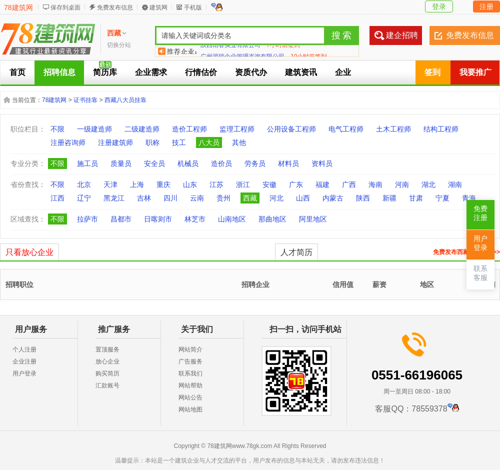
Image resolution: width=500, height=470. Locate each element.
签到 (432, 72)
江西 (57, 198)
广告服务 (190, 361)
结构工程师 (441, 129)
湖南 (455, 184)
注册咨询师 (68, 142)
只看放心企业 (30, 252)
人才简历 (296, 252)
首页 (18, 72)
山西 (303, 198)
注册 (487, 6)
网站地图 (190, 409)
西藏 (250, 198)
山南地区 (232, 219)
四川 (171, 198)
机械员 (188, 164)
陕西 (363, 198)
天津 (111, 184)
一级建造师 (94, 129)
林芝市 (195, 219)
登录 (439, 6)
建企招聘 (402, 35)
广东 (296, 184)
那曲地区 (272, 219)
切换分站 (119, 45)
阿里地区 (313, 219)
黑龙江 (114, 198)
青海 (469, 198)
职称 (153, 142)
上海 (137, 184)
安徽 (269, 184)
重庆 (163, 184)
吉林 (144, 198)
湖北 (429, 184)
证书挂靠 (86, 100)
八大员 (209, 142)
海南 (375, 184)
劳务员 (255, 164)
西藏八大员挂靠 (125, 100)
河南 (402, 184)
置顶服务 (108, 349)
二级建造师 (142, 129)
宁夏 (443, 198)
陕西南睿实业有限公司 (230, 51)
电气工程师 (346, 129)
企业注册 (24, 361)
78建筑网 (18, 8)
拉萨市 (87, 219)
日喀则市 (158, 219)
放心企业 (108, 361)
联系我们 (190, 373)
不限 (57, 129)
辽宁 (84, 198)
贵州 (223, 198)
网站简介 (190, 349)
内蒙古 (333, 198)
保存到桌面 (65, 7)
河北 (277, 198)
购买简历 (108, 373)
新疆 (389, 198)
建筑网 (159, 7)
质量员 (121, 164)
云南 (197, 198)
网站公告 (190, 397)
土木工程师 (393, 129)
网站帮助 (190, 385)
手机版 (193, 7)
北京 (84, 184)
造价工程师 (189, 129)
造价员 (221, 164)
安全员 (154, 164)
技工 (179, 142)
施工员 (87, 164)
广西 (349, 184)
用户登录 (24, 373)
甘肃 (416, 198)
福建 (323, 184)
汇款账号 (108, 385)
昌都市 (121, 219)
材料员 (288, 164)
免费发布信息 (115, 7)
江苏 (217, 184)
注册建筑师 (115, 142)
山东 (190, 184)
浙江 (243, 184)
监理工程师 (237, 129)
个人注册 (24, 349)
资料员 (322, 164)
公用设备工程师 (291, 129)
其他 (239, 142)
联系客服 (481, 273)
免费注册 (481, 213)
